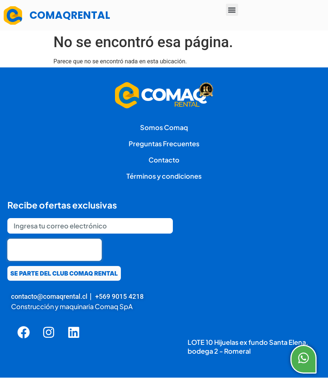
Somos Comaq (164, 127)
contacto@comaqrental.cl (49, 296)
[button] (232, 10)
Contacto (164, 159)
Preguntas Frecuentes (164, 143)
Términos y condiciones (164, 176)
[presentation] (54, 250)
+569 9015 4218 (119, 296)
